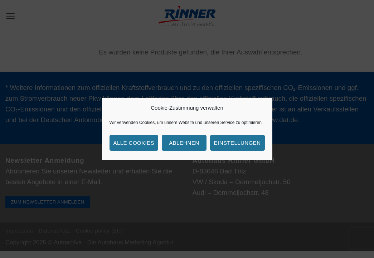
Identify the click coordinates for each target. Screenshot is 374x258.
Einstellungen (237, 143)
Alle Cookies (134, 143)
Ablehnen (184, 143)
